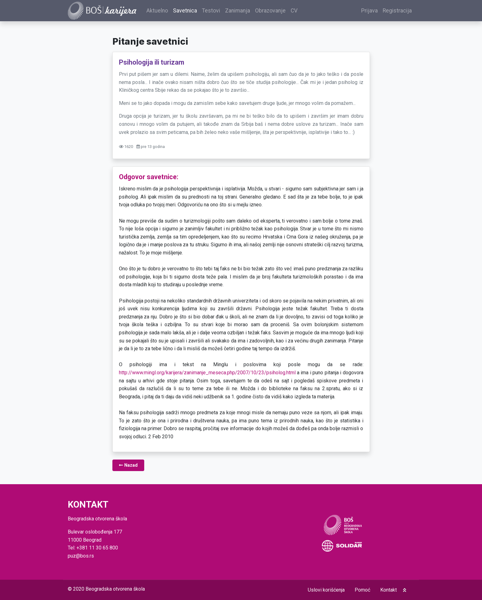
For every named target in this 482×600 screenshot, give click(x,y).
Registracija (397, 10)
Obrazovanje (270, 10)
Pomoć (362, 590)
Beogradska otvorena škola (115, 589)
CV (294, 10)
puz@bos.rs (81, 556)
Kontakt (388, 590)
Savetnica (185, 10)
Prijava (369, 10)
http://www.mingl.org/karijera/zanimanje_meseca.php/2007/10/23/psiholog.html (207, 373)
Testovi (211, 10)
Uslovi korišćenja (326, 590)
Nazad (128, 465)
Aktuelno (157, 10)
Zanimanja (237, 10)
